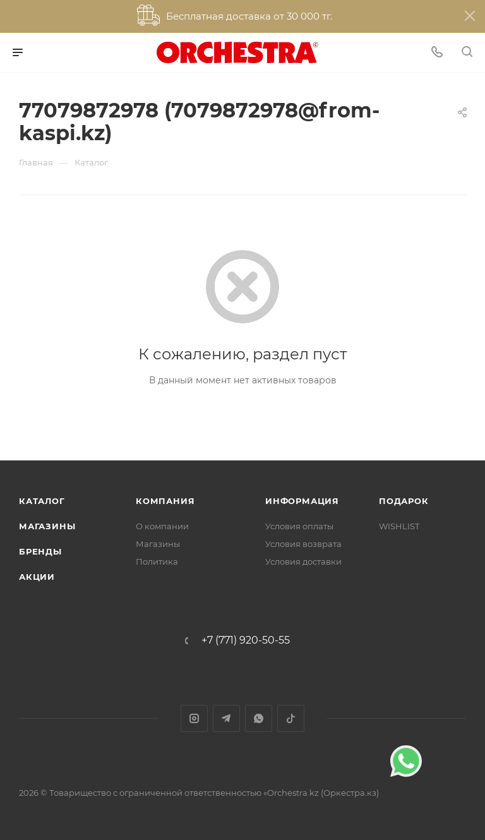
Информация (302, 501)
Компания (165, 501)
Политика (157, 561)
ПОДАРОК (404, 501)
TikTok (290, 718)
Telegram (226, 718)
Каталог (42, 501)
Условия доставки (303, 561)
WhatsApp (258, 718)
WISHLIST (399, 526)
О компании (162, 526)
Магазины (47, 526)
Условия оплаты (299, 526)
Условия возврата (303, 544)
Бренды (40, 551)
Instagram (194, 718)
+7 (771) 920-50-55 (245, 640)
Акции (37, 577)
